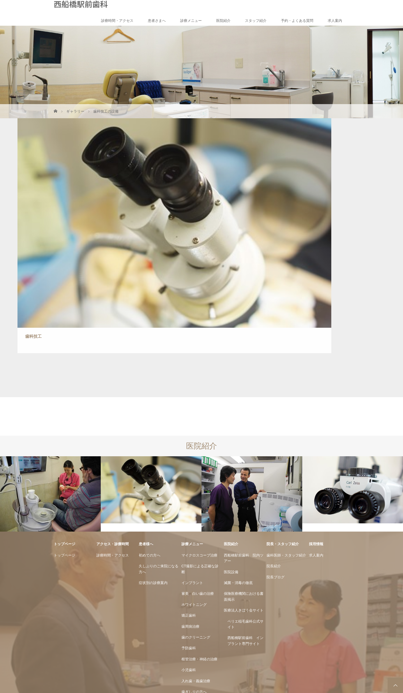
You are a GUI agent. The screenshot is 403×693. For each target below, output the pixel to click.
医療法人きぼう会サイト (243, 463)
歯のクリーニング (195, 490)
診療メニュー (191, 21)
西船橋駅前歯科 (81, 4)
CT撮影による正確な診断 (200, 421)
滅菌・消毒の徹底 (238, 435)
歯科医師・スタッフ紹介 (286, 408)
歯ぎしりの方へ (194, 544)
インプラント (192, 435)
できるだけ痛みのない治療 (201, 569)
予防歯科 (188, 501)
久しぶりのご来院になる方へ (158, 421)
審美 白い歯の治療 (197, 446)
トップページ (64, 408)
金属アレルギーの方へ (199, 555)
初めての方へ (149, 408)
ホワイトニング (194, 457)
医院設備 (231, 424)
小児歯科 (188, 523)
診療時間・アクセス (117, 21)
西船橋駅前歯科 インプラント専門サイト (245, 493)
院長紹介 (274, 419)
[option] (50, 346)
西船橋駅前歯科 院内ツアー (243, 410)
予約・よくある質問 (297, 21)
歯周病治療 (190, 479)
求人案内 (335, 21)
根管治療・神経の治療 (199, 511)
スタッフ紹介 (256, 21)
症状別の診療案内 (153, 435)
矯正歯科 (188, 468)
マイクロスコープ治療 (199, 408)
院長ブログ (276, 429)
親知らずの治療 (194, 583)
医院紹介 (223, 21)
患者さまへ (157, 21)
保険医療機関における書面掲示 (243, 449)
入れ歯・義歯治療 (195, 533)
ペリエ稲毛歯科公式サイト (245, 476)
